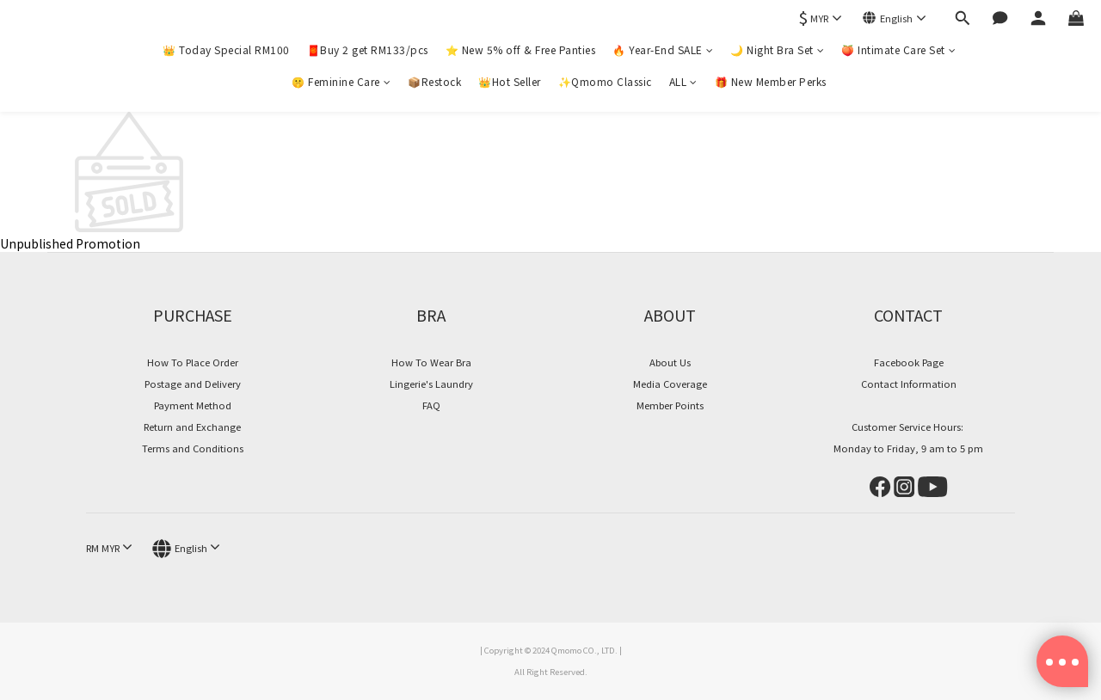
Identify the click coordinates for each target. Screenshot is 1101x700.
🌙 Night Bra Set (777, 49)
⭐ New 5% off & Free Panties (521, 49)
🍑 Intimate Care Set (898, 49)
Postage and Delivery (193, 383)
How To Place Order (192, 362)
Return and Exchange (192, 426)
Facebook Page (909, 362)
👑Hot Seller (509, 81)
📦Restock (434, 81)
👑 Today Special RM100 (226, 49)
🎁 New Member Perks (771, 81)
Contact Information (908, 383)
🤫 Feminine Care (341, 81)
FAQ (431, 405)
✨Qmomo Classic (605, 81)
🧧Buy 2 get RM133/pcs (367, 49)
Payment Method (192, 405)
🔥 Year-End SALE (662, 49)
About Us (670, 362)
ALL (683, 81)
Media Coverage (670, 383)
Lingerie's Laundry (431, 383)
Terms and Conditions (192, 448)
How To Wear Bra (431, 362)
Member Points (670, 405)
